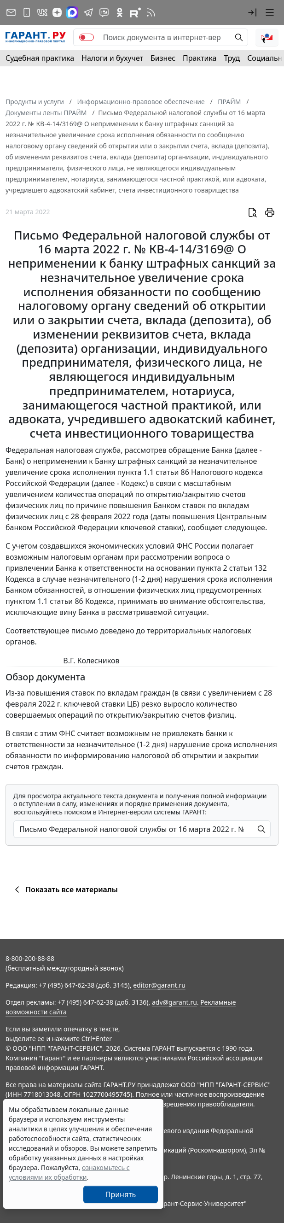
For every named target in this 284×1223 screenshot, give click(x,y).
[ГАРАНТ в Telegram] (88, 12)
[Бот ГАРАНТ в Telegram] (104, 12)
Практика (199, 58)
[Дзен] (57, 12)
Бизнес (163, 58)
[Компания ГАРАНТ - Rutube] (135, 12)
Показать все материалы (65, 889)
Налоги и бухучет (112, 58)
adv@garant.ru (174, 1002)
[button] (252, 12)
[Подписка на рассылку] (11, 12)
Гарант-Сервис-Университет (200, 1203)
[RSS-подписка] (150, 12)
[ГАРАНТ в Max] (72, 12)
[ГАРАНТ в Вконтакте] (42, 12)
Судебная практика (40, 58)
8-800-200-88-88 (30, 958)
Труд (232, 58)
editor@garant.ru (159, 985)
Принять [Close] (120, 1194)
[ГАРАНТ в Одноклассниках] (119, 12)
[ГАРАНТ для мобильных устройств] (26, 12)
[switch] (86, 37)
